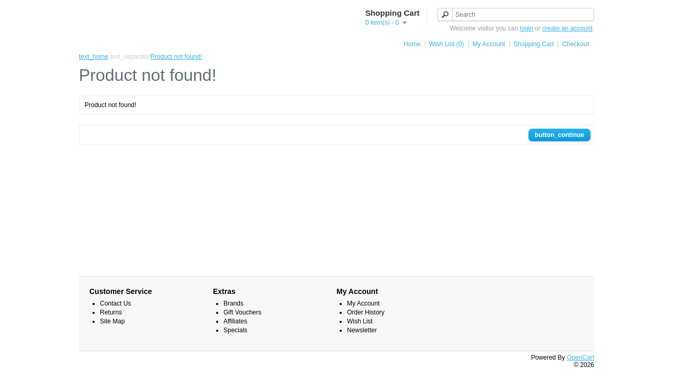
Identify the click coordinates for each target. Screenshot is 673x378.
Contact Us (115, 303)
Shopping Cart (534, 44)
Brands (233, 303)
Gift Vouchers (242, 312)
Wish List (360, 321)
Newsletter (362, 330)
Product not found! (176, 56)
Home (412, 44)
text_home (93, 56)
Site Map (112, 321)
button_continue (559, 135)
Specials (235, 330)
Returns (111, 312)
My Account (489, 44)
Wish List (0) (446, 44)
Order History (365, 312)
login (526, 28)
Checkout (575, 44)
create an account (567, 28)
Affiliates (235, 321)
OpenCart (580, 357)
